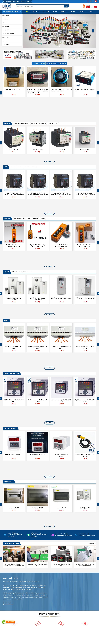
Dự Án (55, 11)
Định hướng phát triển (32, 610)
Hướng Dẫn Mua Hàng (57, 607)
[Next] (93, 30)
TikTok (78, 607)
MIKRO (6, 41)
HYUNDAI (13, 26)
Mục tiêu (29, 604)
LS (13, 22)
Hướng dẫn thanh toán (57, 602)
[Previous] (25, 30)
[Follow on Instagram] (91, 1)
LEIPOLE (13, 37)
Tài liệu (73, 11)
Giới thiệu (35, 11)
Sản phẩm (46, 11)
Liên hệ (90, 11)
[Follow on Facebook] (88, 1)
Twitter (78, 609)
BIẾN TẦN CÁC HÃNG (13, 33)
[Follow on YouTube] (96, 1)
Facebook (79, 601)
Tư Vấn (63, 11)
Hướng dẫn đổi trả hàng (57, 604)
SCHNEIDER (13, 15)
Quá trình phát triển (32, 607)
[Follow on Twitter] (93, 1)
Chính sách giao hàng (57, 610)
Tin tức (81, 11)
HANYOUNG (13, 30)
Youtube (78, 604)
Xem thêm (92, 446)
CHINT (13, 19)
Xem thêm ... (7, 44)
